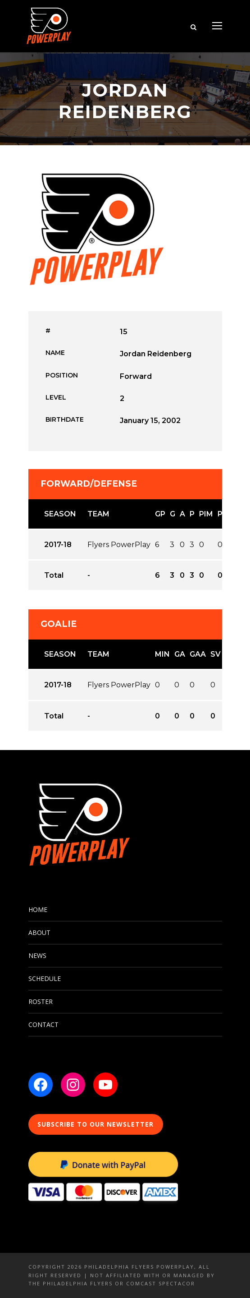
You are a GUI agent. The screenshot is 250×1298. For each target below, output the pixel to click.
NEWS (37, 955)
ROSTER (40, 1001)
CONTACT (43, 1024)
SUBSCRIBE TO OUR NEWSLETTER (95, 1124)
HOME (37, 909)
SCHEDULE (44, 978)
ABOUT (39, 932)
